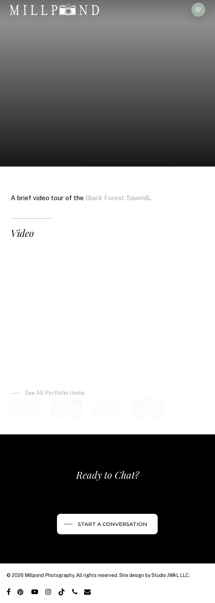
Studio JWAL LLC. (170, 575)
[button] (198, 9)
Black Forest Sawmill (117, 198)
